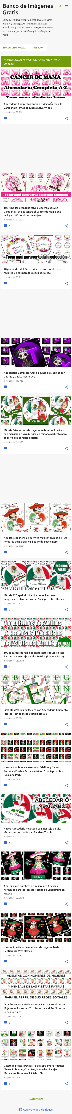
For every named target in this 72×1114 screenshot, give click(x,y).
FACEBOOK (38, 48)
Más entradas (36, 1099)
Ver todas (9, 64)
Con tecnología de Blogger (36, 1109)
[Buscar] (60, 6)
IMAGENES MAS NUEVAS (14, 48)
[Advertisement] (36, 149)
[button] (66, 118)
